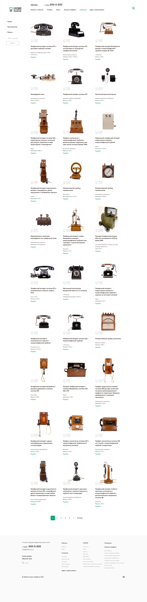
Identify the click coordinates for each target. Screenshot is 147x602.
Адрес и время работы (97, 10)
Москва (34, 5)
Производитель (12, 27)
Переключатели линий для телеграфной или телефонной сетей (43, 237)
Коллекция (83, 10)
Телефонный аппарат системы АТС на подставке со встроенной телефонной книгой (75, 48)
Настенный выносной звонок (105, 94)
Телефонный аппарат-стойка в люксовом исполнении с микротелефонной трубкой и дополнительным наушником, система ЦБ (106, 493)
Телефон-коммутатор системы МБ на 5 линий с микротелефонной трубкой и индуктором (107, 443)
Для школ (85, 554)
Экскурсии (86, 547)
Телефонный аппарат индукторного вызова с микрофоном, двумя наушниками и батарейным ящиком (44, 190)
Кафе (84, 549)
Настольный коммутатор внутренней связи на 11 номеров (75, 289)
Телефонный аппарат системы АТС (75, 94)
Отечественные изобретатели (112, 555)
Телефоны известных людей (112, 560)
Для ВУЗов (86, 556)
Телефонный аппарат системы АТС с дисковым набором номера (43, 47)
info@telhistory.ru (28, 549)
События (64, 547)
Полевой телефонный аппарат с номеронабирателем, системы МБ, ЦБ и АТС (75, 388)
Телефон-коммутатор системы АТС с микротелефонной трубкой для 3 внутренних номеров (76, 443)
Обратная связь (27, 559)
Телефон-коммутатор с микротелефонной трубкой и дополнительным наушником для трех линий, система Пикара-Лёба (75, 141)
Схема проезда (27, 556)
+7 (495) (53, 4)
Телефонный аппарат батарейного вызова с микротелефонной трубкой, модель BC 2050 (107, 48)
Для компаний (87, 559)
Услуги (58, 10)
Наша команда (65, 559)
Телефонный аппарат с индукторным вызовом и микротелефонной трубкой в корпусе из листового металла (106, 291)
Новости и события (37, 10)
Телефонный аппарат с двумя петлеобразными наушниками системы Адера (41, 443)
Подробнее (33, 57)
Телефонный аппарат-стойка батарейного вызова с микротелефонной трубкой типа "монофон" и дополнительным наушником (74, 240)
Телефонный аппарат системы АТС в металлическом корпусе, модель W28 (43, 290)
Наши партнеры (66, 564)
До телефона (108, 550)
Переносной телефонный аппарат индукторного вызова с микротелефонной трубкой (107, 140)
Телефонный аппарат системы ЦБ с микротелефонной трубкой (75, 340)
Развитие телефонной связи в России (114, 563)
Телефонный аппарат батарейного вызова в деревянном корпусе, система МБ (43, 388)
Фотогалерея (65, 566)
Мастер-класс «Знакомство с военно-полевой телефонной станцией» (92, 565)
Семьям (85, 551)
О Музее (50, 10)
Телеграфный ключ (37, 94)
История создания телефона (112, 553)
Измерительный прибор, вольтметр (108, 339)
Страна (9, 21)
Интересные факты (110, 568)
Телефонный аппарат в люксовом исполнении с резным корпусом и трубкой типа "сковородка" (75, 491)
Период (9, 32)
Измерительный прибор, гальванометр (72, 189)
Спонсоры (64, 561)
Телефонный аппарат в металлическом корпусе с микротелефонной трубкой (40, 341)
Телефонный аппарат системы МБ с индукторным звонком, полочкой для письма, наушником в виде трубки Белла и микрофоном (43, 141)
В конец (79, 518)
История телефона (70, 10)
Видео (63, 549)
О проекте (64, 556)
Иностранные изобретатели (112, 558)
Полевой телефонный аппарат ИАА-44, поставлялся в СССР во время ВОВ (106, 238)
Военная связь (108, 565)
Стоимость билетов (88, 561)
